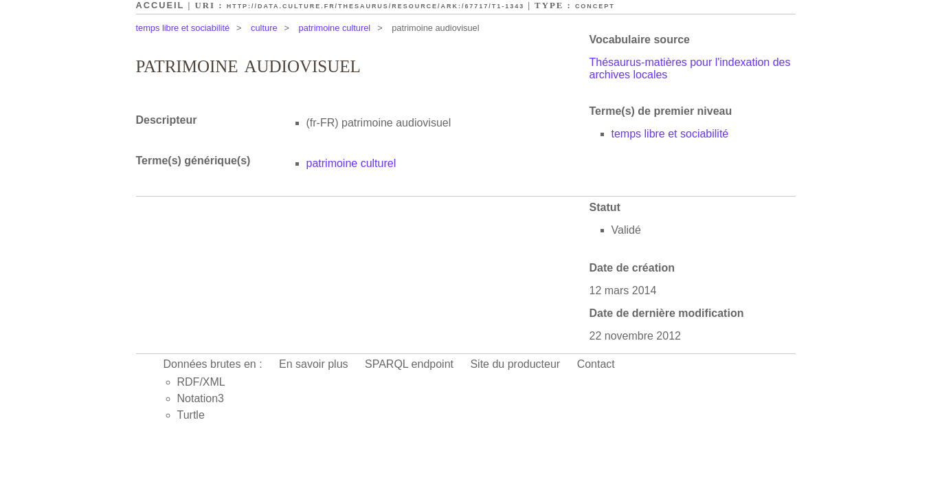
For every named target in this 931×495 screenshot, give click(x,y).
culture (264, 28)
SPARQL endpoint (409, 364)
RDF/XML (201, 382)
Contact (596, 364)
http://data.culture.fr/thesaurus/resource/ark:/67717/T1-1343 (375, 6)
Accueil (160, 5)
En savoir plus (313, 364)
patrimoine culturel (335, 28)
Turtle (191, 415)
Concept (595, 6)
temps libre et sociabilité (183, 28)
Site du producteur (515, 364)
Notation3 (201, 398)
